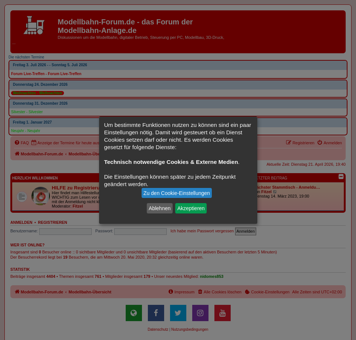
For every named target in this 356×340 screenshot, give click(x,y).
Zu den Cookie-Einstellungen (176, 193)
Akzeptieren (191, 208)
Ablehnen (159, 208)
